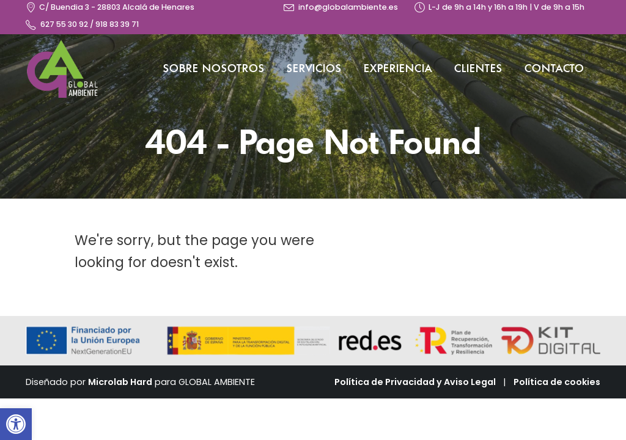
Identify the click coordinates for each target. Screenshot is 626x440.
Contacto (554, 69)
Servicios (314, 69)
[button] (16, 424)
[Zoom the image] (62, 46)
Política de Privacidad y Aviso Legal (415, 382)
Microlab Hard (120, 382)
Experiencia (398, 69)
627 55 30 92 (64, 24)
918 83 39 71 (117, 24)
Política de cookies (557, 382)
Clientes (478, 69)
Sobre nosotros (214, 69)
